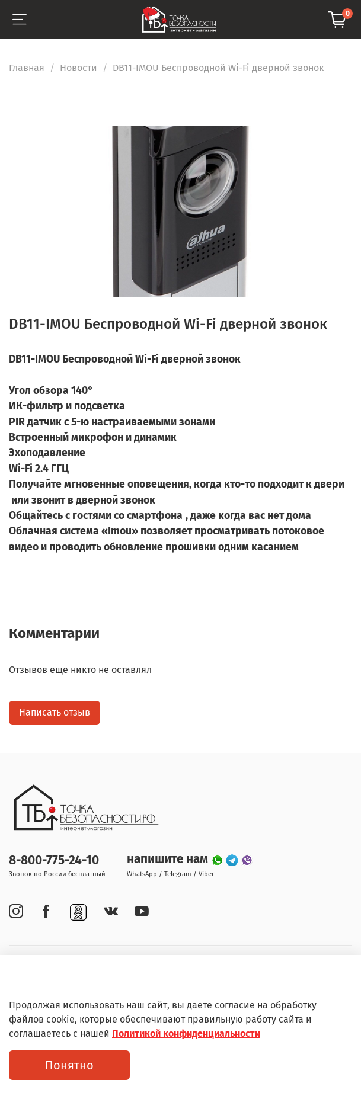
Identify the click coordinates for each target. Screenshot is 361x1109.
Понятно (69, 1065)
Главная (26, 67)
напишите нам (169, 859)
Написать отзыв (54, 712)
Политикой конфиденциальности (186, 1033)
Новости (78, 67)
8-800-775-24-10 (54, 860)
